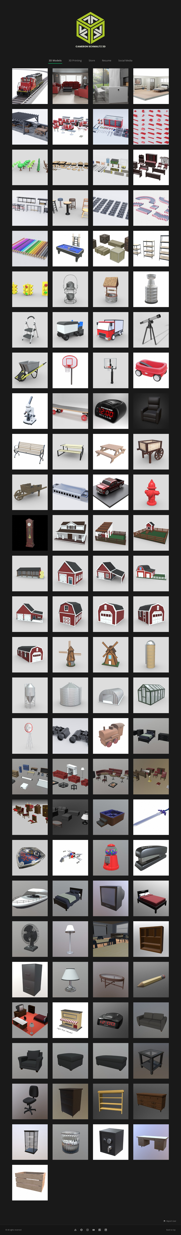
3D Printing (75, 60)
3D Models (55, 60)
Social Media (125, 60)
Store (92, 60)
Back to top (171, 1230)
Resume (106, 60)
